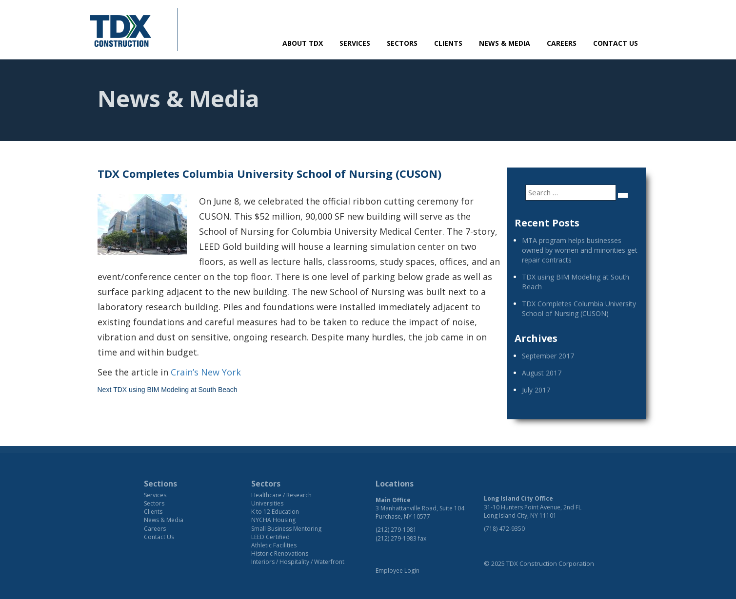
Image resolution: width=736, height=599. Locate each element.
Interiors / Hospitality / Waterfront (297, 562)
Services (354, 43)
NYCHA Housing (273, 520)
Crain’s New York (206, 372)
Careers (562, 43)
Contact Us (615, 43)
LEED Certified (270, 537)
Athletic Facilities (274, 545)
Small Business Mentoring (286, 528)
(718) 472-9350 (504, 528)
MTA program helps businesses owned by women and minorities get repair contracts (579, 250)
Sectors (402, 43)
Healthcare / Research (281, 495)
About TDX (302, 43)
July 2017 (536, 389)
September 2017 (548, 355)
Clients (448, 43)
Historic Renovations (279, 553)
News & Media (504, 43)
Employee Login (397, 570)
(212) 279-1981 (396, 529)
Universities (267, 503)
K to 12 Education (275, 511)
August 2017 (541, 372)
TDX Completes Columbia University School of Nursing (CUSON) (579, 308)
